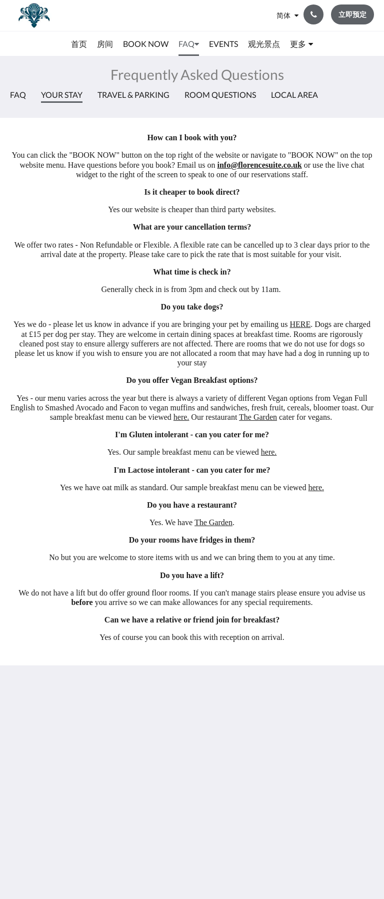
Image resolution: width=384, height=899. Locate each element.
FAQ (18, 94)
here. (182, 417)
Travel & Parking (134, 94)
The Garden (258, 417)
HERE (300, 324)
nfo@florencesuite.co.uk (261, 165)
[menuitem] (79, 43)
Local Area (294, 94)
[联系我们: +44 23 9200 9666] (314, 14)
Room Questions (220, 94)
